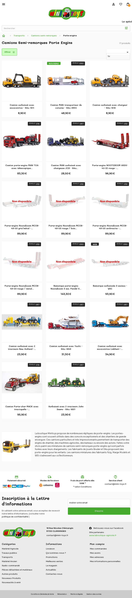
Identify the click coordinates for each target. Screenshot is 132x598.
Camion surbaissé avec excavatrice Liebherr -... (110, 347)
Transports (7, 557)
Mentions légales (76, 594)
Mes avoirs (95, 553)
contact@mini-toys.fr (115, 484)
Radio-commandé (11, 565)
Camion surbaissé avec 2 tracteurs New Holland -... (22, 347)
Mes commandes (98, 548)
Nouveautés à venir (11, 582)
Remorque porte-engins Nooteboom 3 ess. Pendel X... (66, 287)
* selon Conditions (82, 486)
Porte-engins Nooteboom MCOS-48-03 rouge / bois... (66, 227)
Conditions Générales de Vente (42, 594)
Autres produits (10, 574)
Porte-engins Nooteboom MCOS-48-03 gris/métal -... (22, 227)
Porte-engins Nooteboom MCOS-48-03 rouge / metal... (22, 287)
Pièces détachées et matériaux (17, 570)
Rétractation (62, 594)
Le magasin (51, 565)
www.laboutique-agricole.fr (102, 535)
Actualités (51, 570)
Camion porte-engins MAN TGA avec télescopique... (21, 167)
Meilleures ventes (54, 561)
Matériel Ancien (9, 561)
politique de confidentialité (15, 516)
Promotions (52, 557)
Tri (106, 50)
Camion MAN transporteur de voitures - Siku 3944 (66, 106)
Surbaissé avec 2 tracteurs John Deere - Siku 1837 (66, 408)
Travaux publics (9, 553)
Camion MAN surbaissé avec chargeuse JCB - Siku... (66, 167)
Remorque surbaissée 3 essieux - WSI (110, 287)
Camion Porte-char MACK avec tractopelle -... (21, 408)
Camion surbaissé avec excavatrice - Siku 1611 (22, 106)
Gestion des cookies (93, 594)
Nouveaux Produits (11, 578)
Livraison (50, 548)
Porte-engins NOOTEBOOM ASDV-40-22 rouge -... (110, 167)
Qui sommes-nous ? (56, 553)
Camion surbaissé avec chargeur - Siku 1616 (110, 106)
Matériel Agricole (10, 548)
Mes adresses (97, 557)
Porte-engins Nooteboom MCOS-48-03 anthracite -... (110, 227)
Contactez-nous (54, 574)
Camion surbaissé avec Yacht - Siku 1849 (65, 347)
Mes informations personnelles (105, 561)
